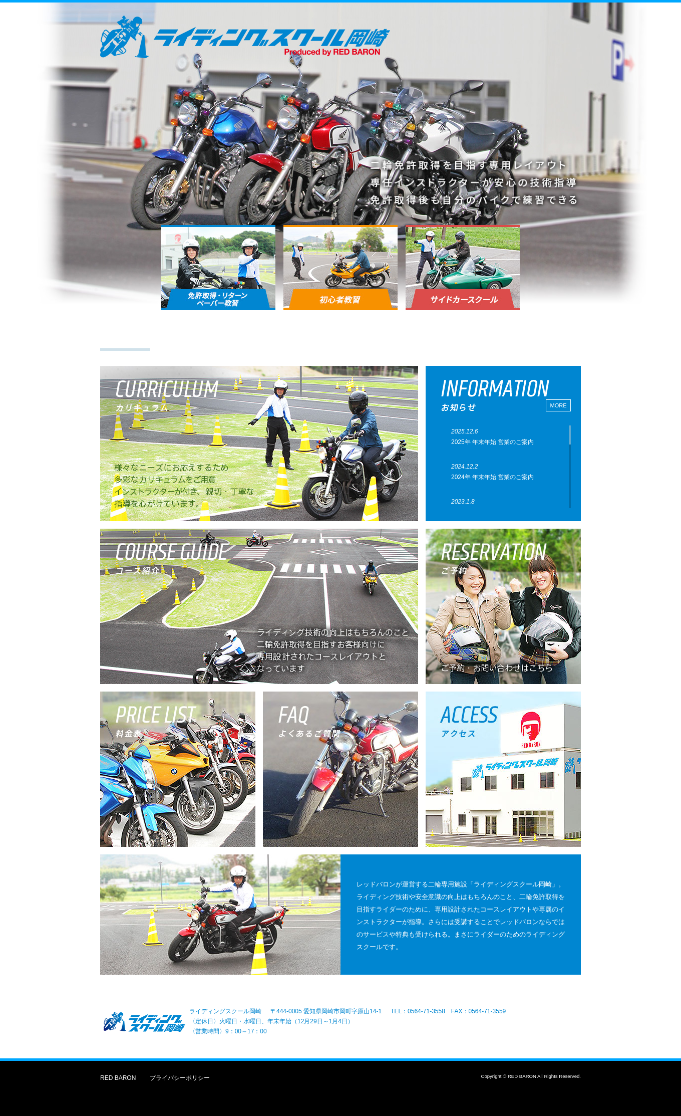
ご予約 (365, 333)
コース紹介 (279, 333)
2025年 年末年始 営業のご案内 (492, 441)
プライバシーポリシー (180, 1077)
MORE (558, 405)
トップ (125, 334)
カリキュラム (193, 333)
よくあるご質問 (538, 333)
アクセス (452, 333)
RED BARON (118, 1077)
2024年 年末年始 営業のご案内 (492, 477)
